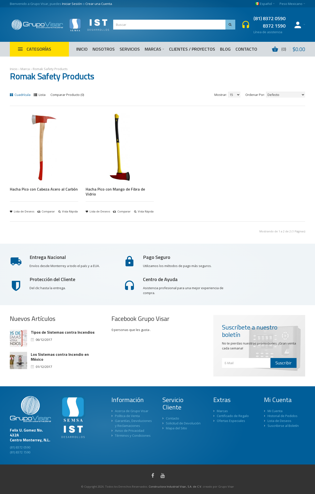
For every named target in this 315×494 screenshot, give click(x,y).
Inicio (13, 69)
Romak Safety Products (50, 69)
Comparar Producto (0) (67, 94)
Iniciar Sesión (72, 3)
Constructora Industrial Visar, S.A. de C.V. (175, 486)
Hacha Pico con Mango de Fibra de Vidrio (115, 191)
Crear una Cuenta (98, 3)
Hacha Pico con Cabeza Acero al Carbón (44, 189)
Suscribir (283, 362)
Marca (25, 69)
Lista (40, 94)
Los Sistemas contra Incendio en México (60, 357)
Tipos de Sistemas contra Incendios (62, 332)
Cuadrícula (20, 94)
